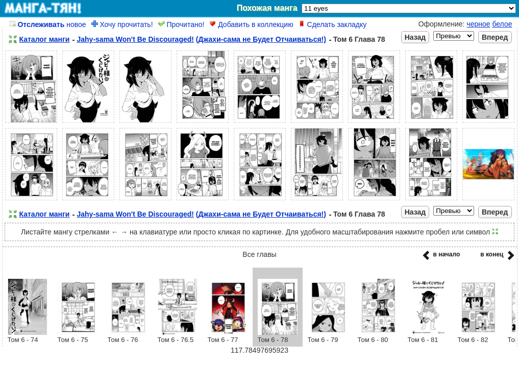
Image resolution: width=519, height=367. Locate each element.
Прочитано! (181, 24)
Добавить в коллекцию (251, 24)
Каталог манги (44, 39)
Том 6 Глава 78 (359, 39)
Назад (415, 37)
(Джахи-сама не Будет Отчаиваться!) (261, 39)
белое (502, 24)
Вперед (495, 37)
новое (47, 24)
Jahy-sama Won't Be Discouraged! (135, 39)
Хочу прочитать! (122, 24)
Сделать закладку (333, 24)
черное (478, 24)
